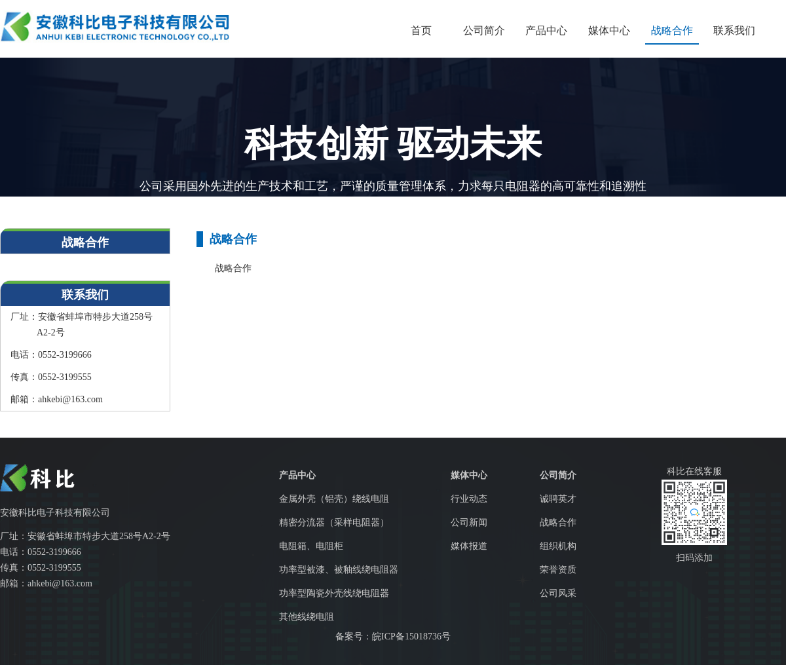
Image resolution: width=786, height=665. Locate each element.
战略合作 (672, 30)
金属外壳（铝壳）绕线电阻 (334, 499)
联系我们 (734, 30)
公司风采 (558, 593)
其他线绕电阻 (306, 617)
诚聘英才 (558, 499)
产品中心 (546, 30)
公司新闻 (469, 522)
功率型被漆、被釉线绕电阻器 (338, 570)
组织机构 (558, 546)
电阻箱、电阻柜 (311, 546)
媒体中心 (609, 30)
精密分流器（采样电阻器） (334, 522)
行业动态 (469, 499)
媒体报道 (469, 546)
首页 (421, 30)
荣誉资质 (558, 570)
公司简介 (484, 30)
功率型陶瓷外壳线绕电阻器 (334, 593)
